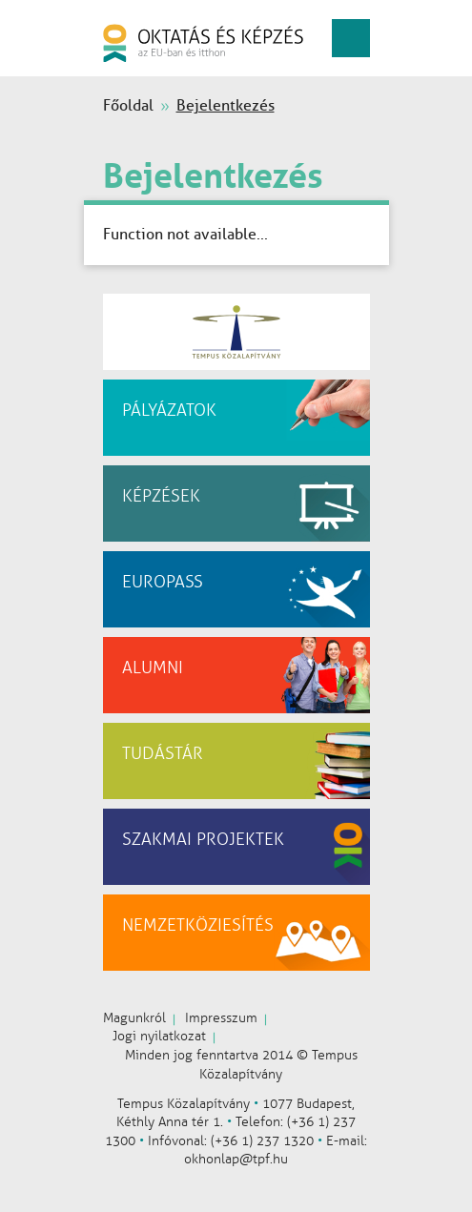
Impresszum (221, 1018)
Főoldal (128, 105)
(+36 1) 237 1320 (262, 1141)
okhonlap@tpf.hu (236, 1159)
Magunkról (134, 1018)
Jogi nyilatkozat (159, 1036)
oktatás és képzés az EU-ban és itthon (203, 43)
